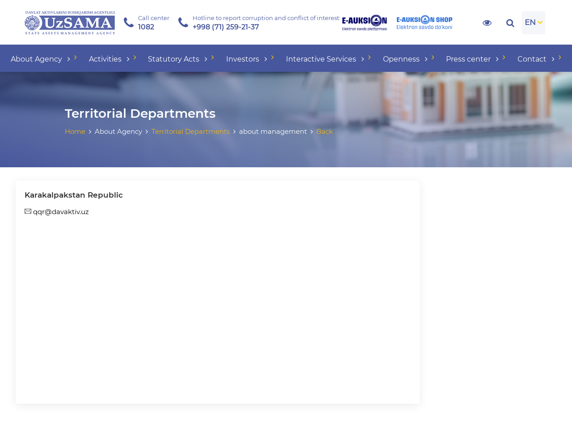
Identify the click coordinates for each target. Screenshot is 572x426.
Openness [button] (406, 59)
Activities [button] (110, 59)
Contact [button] (536, 59)
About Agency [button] (41, 59)
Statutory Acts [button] (178, 59)
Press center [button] (473, 59)
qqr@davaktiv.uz (57, 211)
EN (530, 22)
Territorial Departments (190, 131)
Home (75, 131)
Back (324, 131)
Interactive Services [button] (326, 59)
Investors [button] (247, 59)
